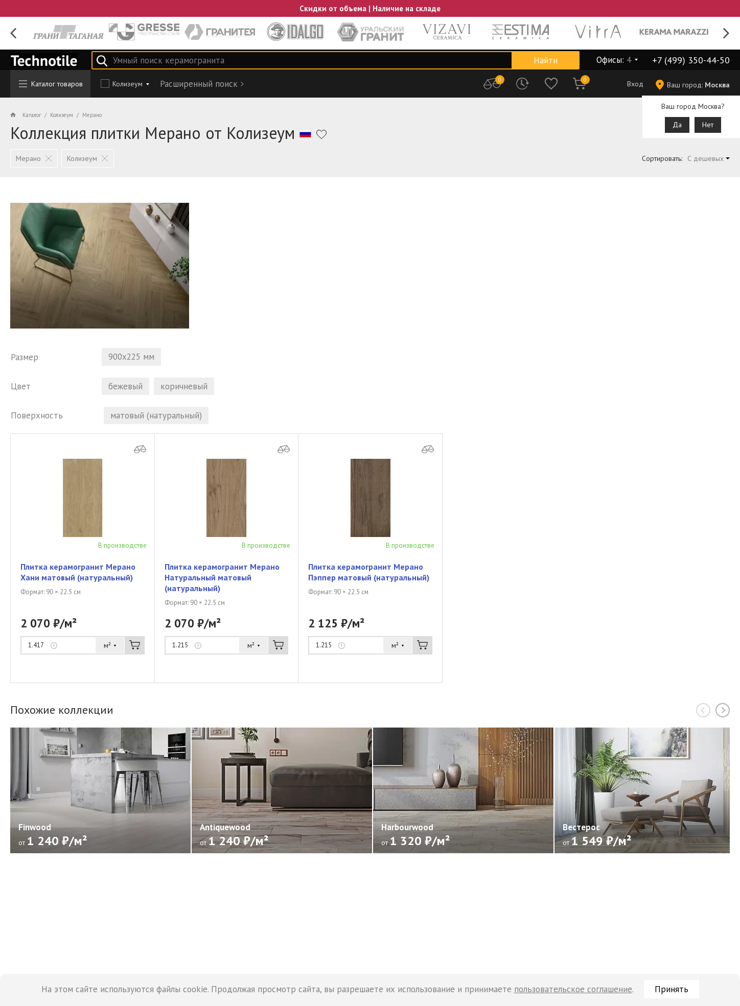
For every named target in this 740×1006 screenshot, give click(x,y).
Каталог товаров (51, 83)
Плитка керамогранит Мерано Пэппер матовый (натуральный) (368, 573)
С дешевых (705, 158)
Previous (13, 33)
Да (677, 124)
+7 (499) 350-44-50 (691, 60)
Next (726, 33)
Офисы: (613, 59)
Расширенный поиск (199, 83)
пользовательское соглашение (573, 989)
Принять (671, 989)
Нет (707, 124)
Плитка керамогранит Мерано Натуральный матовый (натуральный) (222, 579)
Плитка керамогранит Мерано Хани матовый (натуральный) (77, 573)
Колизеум (127, 83)
